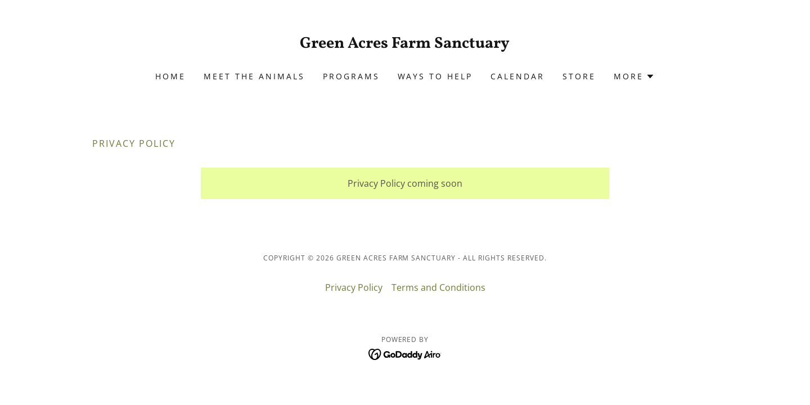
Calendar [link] (517, 76)
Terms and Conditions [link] (438, 287)
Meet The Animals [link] (254, 76)
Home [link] (170, 76)
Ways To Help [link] (435, 76)
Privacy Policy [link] (353, 287)
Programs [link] (351, 76)
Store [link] (579, 76)
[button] (634, 76)
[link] (405, 44)
